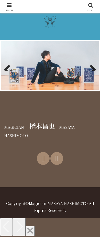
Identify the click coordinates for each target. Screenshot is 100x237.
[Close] (30, 231)
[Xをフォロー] (43, 158)
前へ (9, 65)
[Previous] (6, 227)
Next (91, 65)
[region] (50, 65)
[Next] (19, 227)
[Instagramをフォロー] (56, 158)
